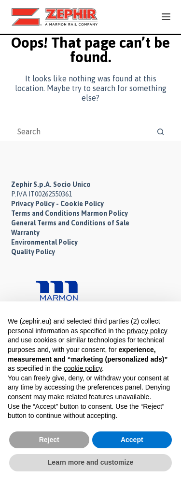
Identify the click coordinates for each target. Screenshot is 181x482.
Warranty (25, 232)
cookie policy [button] (83, 368)
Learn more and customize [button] (90, 462)
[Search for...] (81, 131)
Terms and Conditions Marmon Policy (69, 213)
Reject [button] (49, 439)
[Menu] (166, 17)
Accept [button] (132, 439)
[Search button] (160, 131)
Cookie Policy (82, 204)
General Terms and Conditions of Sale (70, 223)
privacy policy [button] (147, 331)
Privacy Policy (33, 204)
